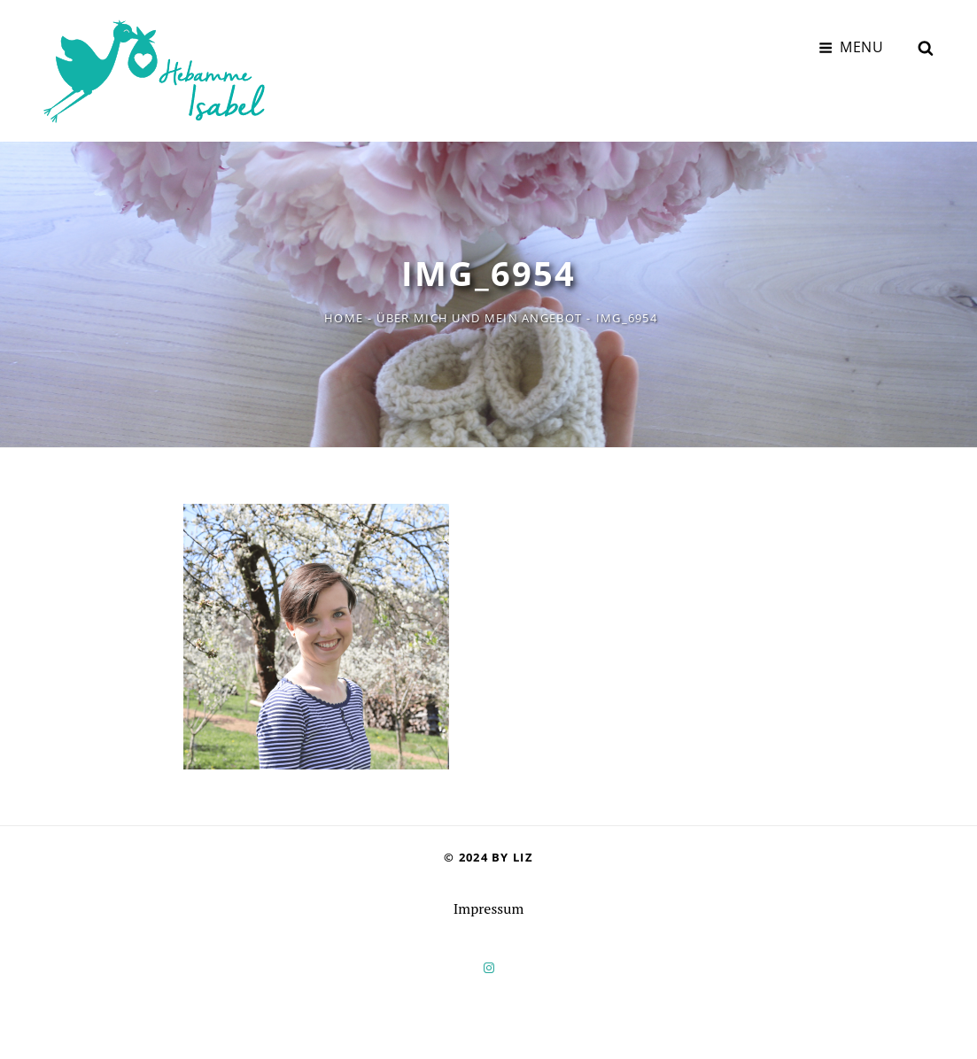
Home (343, 318)
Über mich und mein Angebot (479, 318)
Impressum (489, 908)
